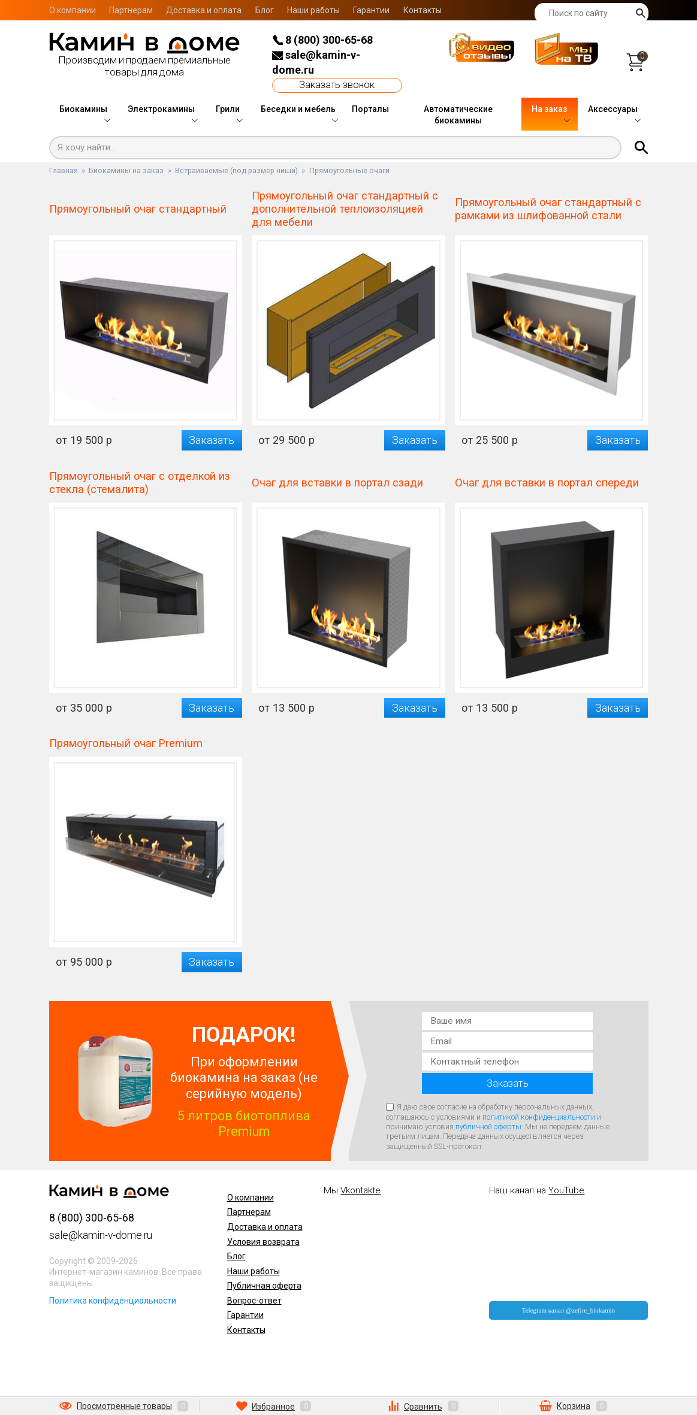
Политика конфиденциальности (112, 1300)
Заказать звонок (337, 84)
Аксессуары (613, 109)
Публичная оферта (264, 1285)
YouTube (566, 1190)
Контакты (422, 10)
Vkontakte (360, 1190)
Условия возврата (263, 1242)
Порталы (370, 109)
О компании (72, 10)
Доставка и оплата (204, 10)
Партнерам (131, 10)
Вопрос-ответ (254, 1300)
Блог (264, 10)
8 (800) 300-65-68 (322, 40)
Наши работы (313, 10)
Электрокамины (161, 109)
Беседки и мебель (298, 109)
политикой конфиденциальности (538, 1116)
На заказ (549, 109)
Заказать (211, 440)
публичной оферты (488, 1126)
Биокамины (83, 109)
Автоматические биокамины (458, 115)
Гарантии (371, 10)
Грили (228, 109)
